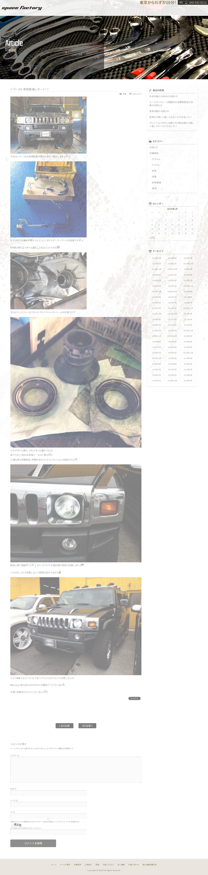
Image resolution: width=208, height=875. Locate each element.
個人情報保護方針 (150, 864)
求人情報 (174, 10)
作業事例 (84, 10)
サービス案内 (62, 10)
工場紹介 (107, 10)
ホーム (53, 864)
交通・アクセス (152, 10)
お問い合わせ (181, 2)
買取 (129, 10)
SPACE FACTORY (22, 8)
